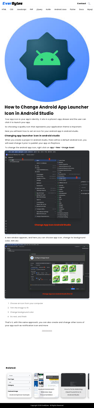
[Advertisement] (48, 348)
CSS (11, 9)
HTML (4, 9)
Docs (81, 9)
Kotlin (48, 9)
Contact (81, 3)
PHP (31, 9)
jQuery (39, 9)
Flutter (73, 9)
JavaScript (21, 9)
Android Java (60, 9)
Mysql (89, 9)
